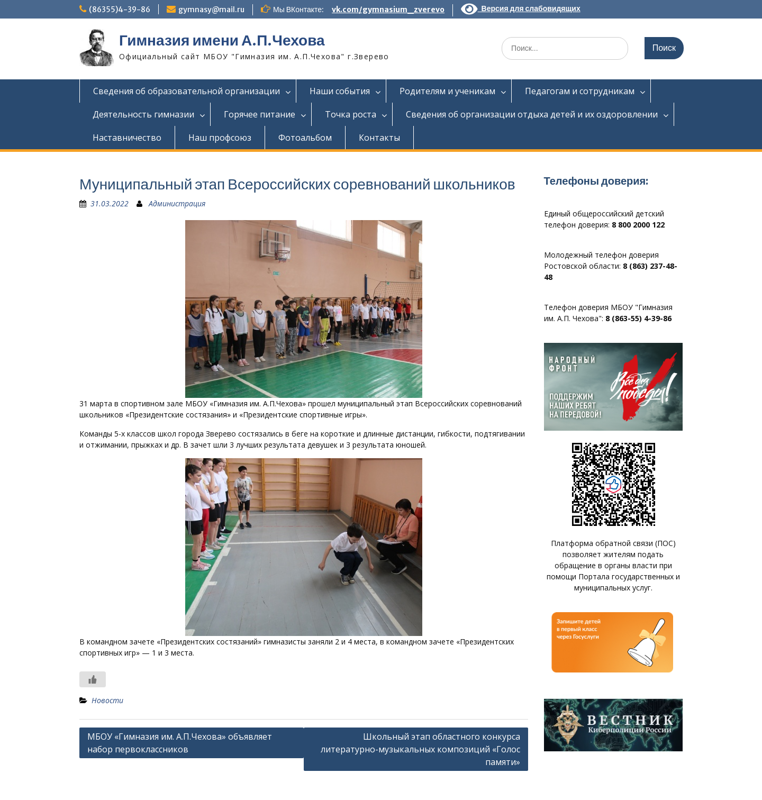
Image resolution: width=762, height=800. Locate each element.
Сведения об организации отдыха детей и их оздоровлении (532, 114)
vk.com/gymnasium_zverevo (388, 9)
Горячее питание (259, 114)
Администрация (177, 203)
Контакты (379, 137)
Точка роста (350, 114)
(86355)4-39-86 (119, 9)
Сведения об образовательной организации (186, 91)
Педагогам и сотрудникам (579, 91)
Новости (107, 700)
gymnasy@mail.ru (211, 9)
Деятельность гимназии (143, 114)
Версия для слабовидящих (520, 8)
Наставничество (127, 137)
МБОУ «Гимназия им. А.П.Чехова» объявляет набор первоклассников (179, 743)
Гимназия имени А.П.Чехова (222, 40)
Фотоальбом (305, 137)
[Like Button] (92, 679)
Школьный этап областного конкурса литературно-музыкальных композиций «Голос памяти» (420, 749)
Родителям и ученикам (447, 91)
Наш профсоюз (219, 137)
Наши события (340, 91)
